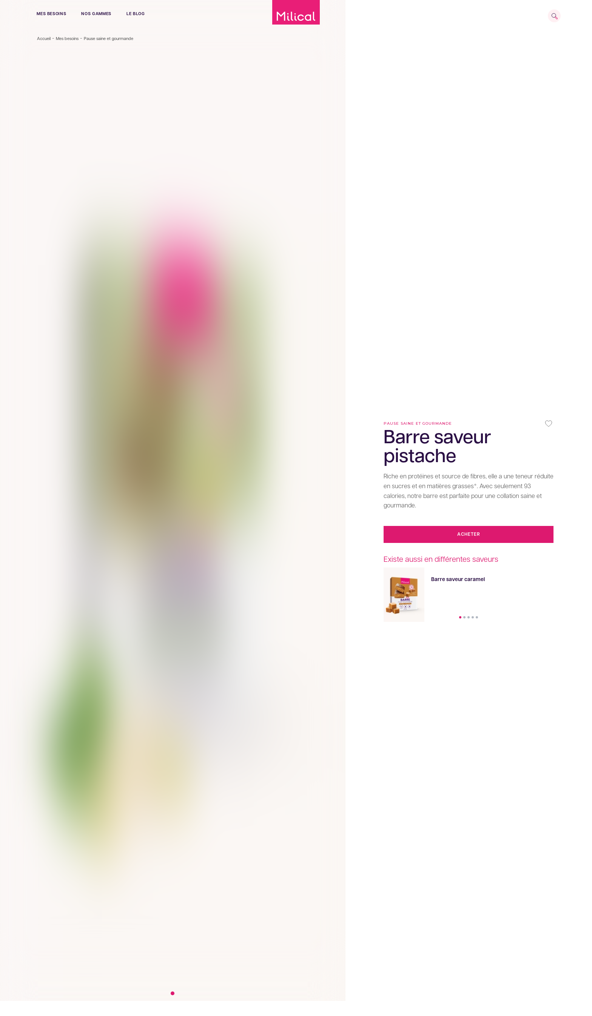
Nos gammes (96, 14)
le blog (135, 14)
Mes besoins (51, 14)
